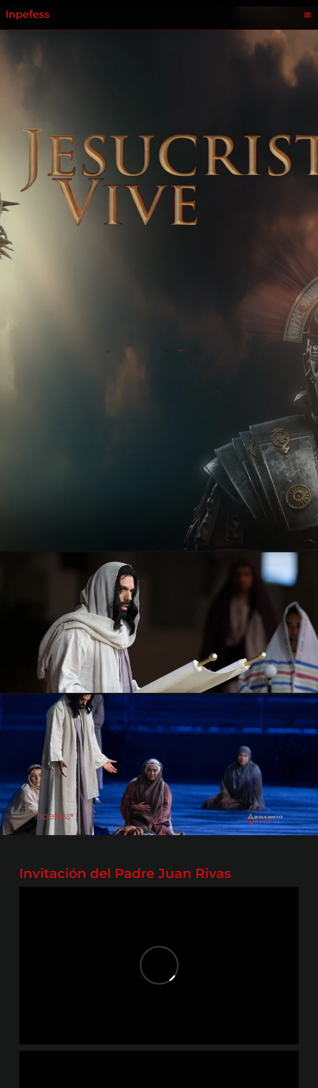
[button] (307, 15)
